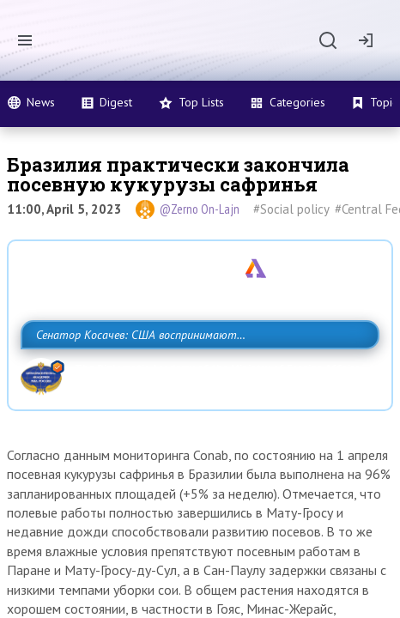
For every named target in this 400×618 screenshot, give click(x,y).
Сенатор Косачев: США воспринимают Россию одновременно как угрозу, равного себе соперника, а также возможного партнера (194, 372)
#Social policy (291, 209)
